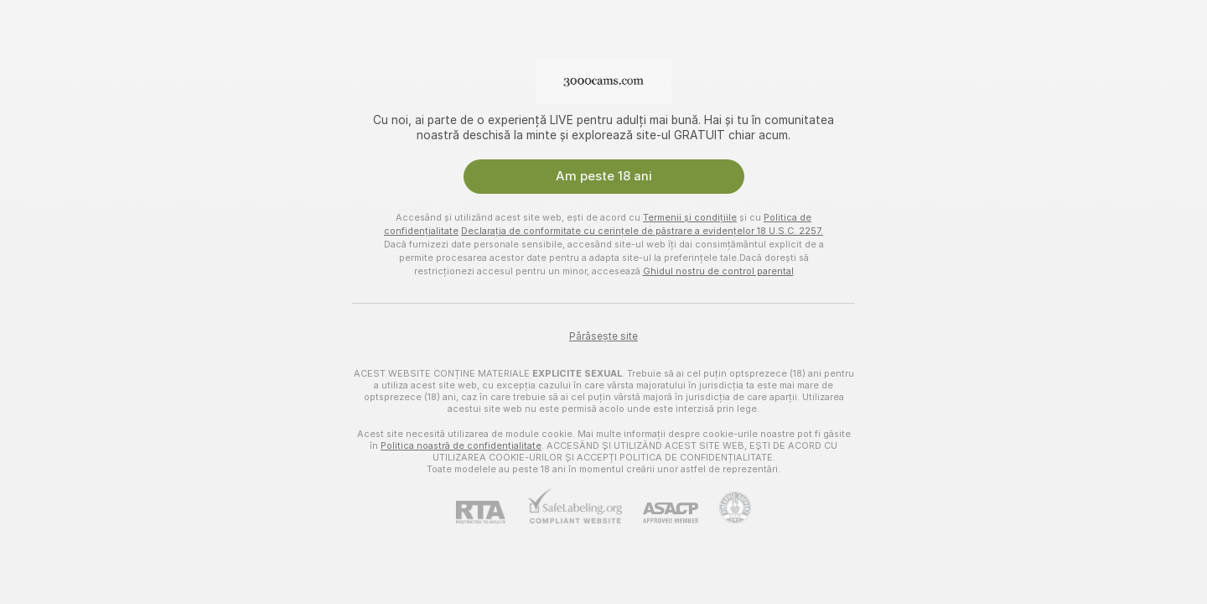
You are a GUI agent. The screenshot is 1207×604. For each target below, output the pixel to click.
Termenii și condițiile (690, 217)
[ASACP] (660, 512)
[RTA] (491, 512)
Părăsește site (603, 336)
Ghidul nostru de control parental (718, 271)
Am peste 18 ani (604, 176)
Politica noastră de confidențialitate (461, 445)
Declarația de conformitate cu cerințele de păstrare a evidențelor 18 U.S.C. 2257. (642, 231)
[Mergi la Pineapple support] (724, 507)
